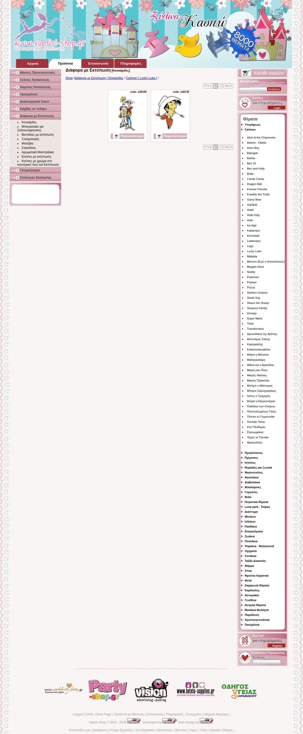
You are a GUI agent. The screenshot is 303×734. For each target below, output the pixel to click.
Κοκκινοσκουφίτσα (258, 349)
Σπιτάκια (250, 555)
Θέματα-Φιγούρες (217, 714)
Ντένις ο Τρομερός (258, 395)
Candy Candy (255, 178)
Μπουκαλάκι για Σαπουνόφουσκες (30, 128)
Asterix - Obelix (256, 142)
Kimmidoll (253, 235)
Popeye (252, 282)
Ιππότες (250, 462)
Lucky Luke (254, 251)
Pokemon (253, 277)
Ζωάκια (250, 536)
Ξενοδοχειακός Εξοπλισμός (154, 730)
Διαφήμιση (100, 730)
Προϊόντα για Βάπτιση (129, 714)
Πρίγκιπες (251, 457)
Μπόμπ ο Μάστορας (260, 385)
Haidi (250, 209)
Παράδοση (252, 614)
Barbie (251, 158)
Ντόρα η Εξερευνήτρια (261, 401)
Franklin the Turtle (258, 194)
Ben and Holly (256, 168)
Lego (250, 246)
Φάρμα (249, 565)
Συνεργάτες (194, 714)
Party (204, 730)
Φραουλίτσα (254, 442)
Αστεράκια (252, 595)
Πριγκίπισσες (254, 452)
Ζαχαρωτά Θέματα (257, 585)
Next (228, 86)
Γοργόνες (251, 492)
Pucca (251, 287)
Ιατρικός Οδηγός (221, 730)
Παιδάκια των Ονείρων (261, 406)
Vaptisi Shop (97, 722)
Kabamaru (253, 230)
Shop (69, 78)
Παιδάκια (251, 526)
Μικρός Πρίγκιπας (258, 380)
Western (250, 516)
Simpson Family (257, 308)
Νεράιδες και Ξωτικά (258, 467)
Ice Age (252, 225)
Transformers (255, 328)
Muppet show (255, 266)
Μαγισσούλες (254, 472)
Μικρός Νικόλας (257, 375)
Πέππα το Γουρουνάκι (261, 416)
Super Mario (254, 318)
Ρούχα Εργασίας (121, 730)
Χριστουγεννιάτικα (257, 619)
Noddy (251, 271)
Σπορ (248, 570)
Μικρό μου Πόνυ (257, 370)
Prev (208, 86)
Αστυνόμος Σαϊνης (258, 339)
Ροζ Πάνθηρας (256, 427)
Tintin (250, 323)
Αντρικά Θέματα (255, 605)
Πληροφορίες (175, 714)
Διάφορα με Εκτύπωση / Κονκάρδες (99, 78)
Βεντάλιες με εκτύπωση (38, 134)
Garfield (252, 204)
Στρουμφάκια (255, 432)
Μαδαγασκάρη (256, 359)
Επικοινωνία (154, 714)
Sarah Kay (253, 297)
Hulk (250, 220)
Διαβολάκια (252, 482)
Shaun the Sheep (258, 302)
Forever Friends (257, 189)
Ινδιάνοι (250, 521)
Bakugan (252, 153)
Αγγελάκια (252, 477)
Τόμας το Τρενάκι (258, 437)
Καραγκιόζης (255, 344)
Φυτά (248, 580)
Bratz (250, 173)
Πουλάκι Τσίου (256, 421)
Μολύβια (27, 143)
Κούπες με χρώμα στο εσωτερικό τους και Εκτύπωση (38, 162)
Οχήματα (251, 551)
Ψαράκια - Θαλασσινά (259, 546)
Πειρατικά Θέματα (256, 501)
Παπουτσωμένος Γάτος (261, 411)
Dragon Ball (254, 184)
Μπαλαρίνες (253, 487)
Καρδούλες (252, 590)
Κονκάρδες (29, 122)
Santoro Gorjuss (257, 292)
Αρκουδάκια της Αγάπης (262, 333)
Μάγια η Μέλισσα (258, 354)
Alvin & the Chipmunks (261, 137)
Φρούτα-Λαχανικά (257, 575)
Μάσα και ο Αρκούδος (260, 364)
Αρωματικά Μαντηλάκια (38, 152)
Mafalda (252, 256)
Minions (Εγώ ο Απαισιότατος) (266, 261)
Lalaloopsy (254, 240)
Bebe (248, 497)
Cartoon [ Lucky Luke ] (141, 78)
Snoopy (252, 313)
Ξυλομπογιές (30, 139)
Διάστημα (251, 511)
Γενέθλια (250, 600)
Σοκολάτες (29, 148)
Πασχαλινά (252, 624)
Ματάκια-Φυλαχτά (257, 609)
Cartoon (250, 129)
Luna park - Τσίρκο (257, 506)
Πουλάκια (251, 541)
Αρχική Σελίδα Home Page (92, 714)
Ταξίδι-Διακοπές (255, 560)
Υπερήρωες (253, 124)
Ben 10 (251, 163)
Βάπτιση (181, 730)
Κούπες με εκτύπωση (36, 156)
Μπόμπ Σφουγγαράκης (261, 390)
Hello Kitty (253, 215)
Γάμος (193, 730)
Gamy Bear (254, 199)
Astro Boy (253, 147)
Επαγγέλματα (254, 531)
